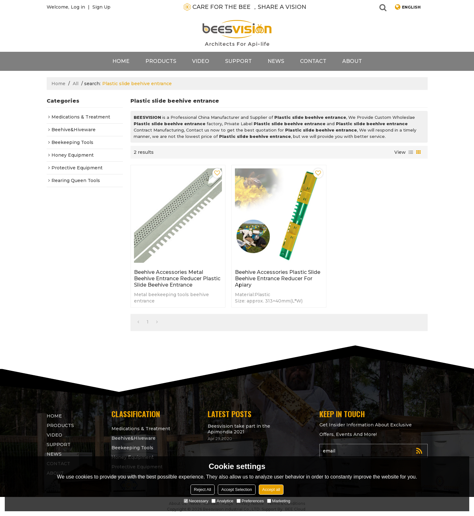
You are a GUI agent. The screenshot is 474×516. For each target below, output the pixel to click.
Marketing (278, 501)
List (411, 152)
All (75, 83)
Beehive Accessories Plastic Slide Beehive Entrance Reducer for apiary (277, 278)
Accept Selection (236, 489)
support (238, 61)
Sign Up (101, 7)
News (276, 61)
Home (121, 61)
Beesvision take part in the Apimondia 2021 (239, 429)
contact (313, 61)
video (200, 61)
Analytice (222, 501)
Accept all (271, 489)
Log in (78, 7)
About (352, 61)
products (160, 61)
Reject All (202, 489)
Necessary (196, 501)
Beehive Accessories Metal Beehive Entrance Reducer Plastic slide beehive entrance (177, 278)
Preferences (250, 501)
